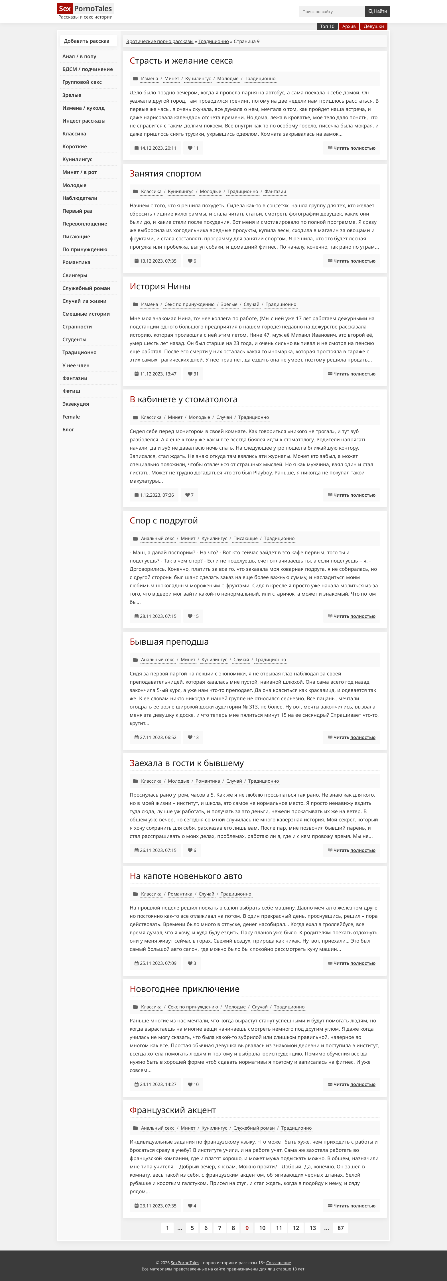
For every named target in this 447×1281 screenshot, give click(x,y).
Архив (349, 26)
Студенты (74, 339)
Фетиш (71, 390)
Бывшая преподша (169, 641)
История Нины (160, 286)
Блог (68, 429)
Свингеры (74, 275)
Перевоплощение (84, 223)
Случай (251, 304)
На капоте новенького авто (186, 876)
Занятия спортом (165, 173)
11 (279, 1228)
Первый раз (77, 210)
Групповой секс (82, 81)
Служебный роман (86, 288)
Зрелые (71, 95)
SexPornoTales (185, 1262)
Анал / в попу (79, 56)
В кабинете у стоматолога (184, 399)
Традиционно (79, 352)
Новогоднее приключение (185, 988)
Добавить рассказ (86, 40)
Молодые (74, 185)
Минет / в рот (79, 172)
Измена (149, 78)
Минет (171, 78)
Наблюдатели (79, 197)
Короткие (74, 146)
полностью (362, 148)
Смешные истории (86, 313)
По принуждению (84, 249)
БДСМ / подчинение (87, 69)
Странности (77, 326)
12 (296, 1228)
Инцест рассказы (83, 120)
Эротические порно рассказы (160, 41)
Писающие (76, 236)
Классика (74, 133)
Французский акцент (173, 1110)
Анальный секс (157, 538)
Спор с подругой (164, 520)
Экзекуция (75, 403)
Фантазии (75, 378)
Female (71, 416)
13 (313, 1228)
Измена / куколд (83, 107)
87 (341, 1228)
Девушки (374, 26)
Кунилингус (77, 159)
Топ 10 (327, 26)
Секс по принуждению (189, 304)
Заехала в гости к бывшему (187, 763)
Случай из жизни (84, 300)
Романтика (76, 262)
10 (262, 1228)
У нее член (76, 365)
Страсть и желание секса (181, 60)
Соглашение (278, 1262)
